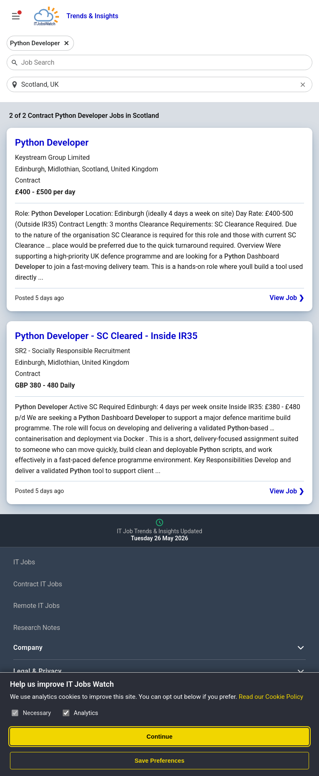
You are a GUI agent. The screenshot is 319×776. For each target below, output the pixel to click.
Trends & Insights (92, 16)
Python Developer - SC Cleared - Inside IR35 (106, 335)
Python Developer (51, 142)
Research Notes (36, 628)
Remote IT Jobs (36, 606)
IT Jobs (24, 562)
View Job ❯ (287, 298)
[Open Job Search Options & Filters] (16, 16)
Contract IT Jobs (37, 584)
